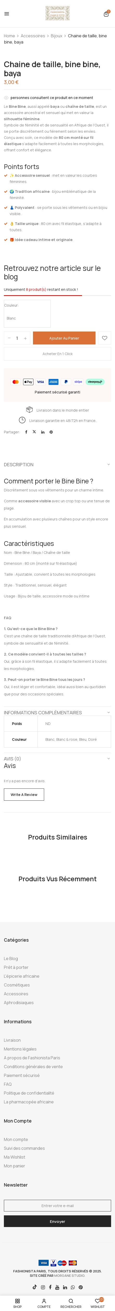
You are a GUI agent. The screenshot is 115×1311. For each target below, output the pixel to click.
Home (9, 36)
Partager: (12, 431)
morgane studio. (69, 1275)
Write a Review (24, 794)
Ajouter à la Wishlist (104, 338)
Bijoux (56, 36)
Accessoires (33, 36)
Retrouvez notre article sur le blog (52, 272)
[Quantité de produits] (17, 338)
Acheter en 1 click (58, 353)
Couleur (11, 305)
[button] (106, 13)
